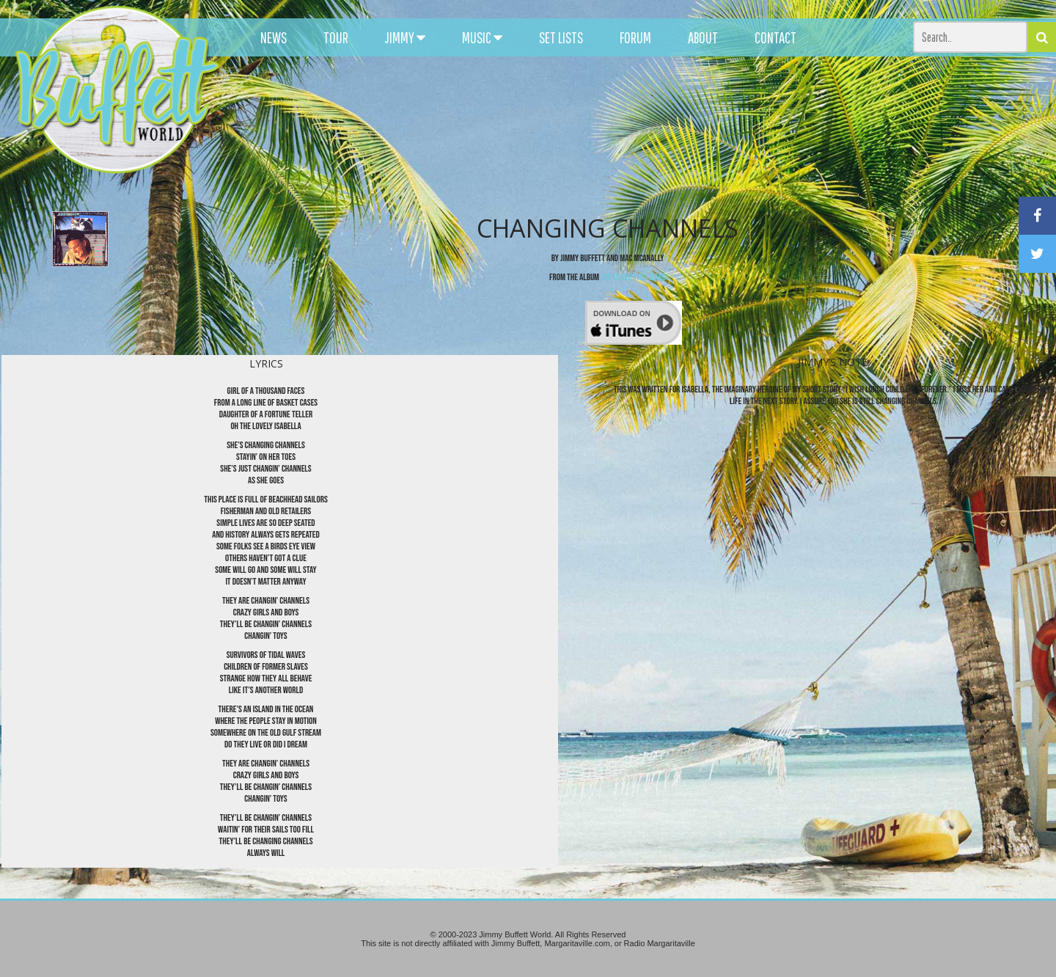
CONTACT (775, 37)
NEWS (273, 37)
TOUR (335, 37)
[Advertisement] (649, 132)
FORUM (635, 37)
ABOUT (703, 37)
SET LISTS (561, 37)
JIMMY (405, 37)
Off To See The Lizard (633, 277)
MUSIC (482, 37)
